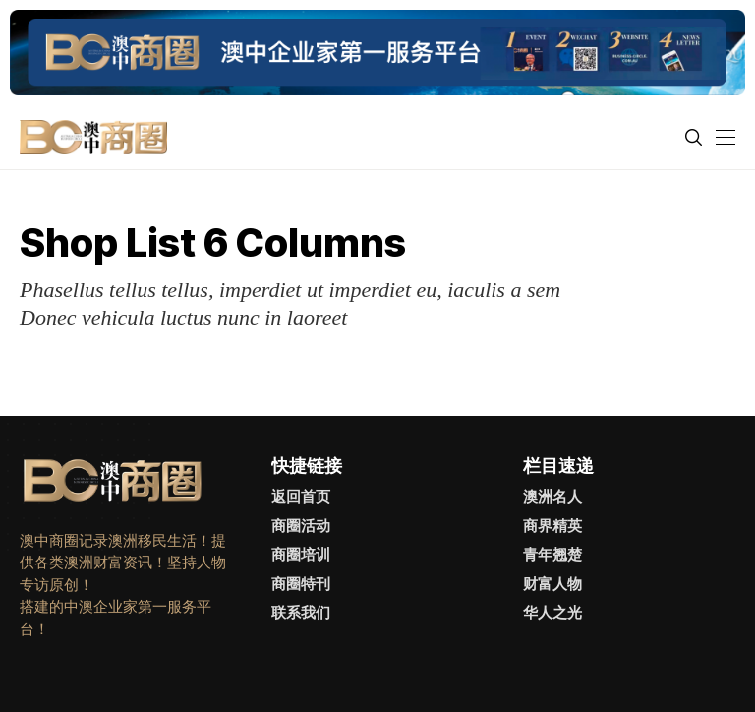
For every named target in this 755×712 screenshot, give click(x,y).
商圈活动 (300, 525)
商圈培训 (300, 554)
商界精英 (552, 525)
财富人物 (552, 583)
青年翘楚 (552, 554)
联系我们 (300, 612)
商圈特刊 (300, 583)
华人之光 (552, 612)
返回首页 (300, 496)
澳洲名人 (552, 496)
